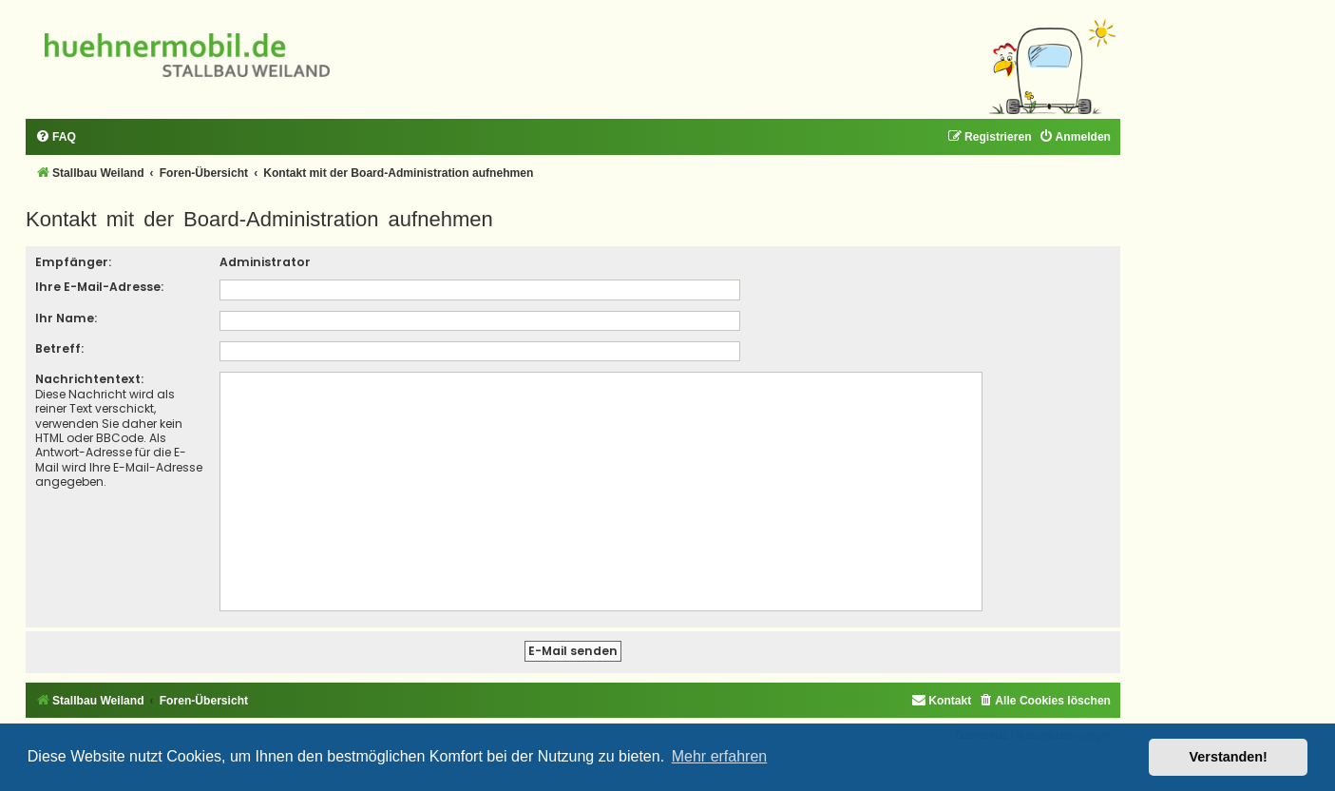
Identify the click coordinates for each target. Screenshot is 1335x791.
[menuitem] (55, 137)
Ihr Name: (66, 318)
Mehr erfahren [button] (720, 756)
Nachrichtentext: (89, 379)
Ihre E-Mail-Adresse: (99, 287)
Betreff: (59, 348)
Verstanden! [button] (1229, 756)
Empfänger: (73, 262)
